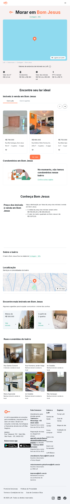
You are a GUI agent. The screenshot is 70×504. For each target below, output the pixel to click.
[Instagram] (53, 498)
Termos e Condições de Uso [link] (13, 492)
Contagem (20, 62)
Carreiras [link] (49, 441)
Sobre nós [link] (50, 437)
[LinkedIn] (59, 498)
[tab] (10, 101)
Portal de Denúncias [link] (11, 489)
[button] (35, 40)
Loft (4, 62)
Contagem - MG (34, 256)
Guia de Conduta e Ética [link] (34, 492)
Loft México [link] (50, 453)
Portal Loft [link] (60, 414)
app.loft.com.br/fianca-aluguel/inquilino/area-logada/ (38, 440)
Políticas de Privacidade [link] (29, 489)
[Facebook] (64, 498)
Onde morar (11, 62)
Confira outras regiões (45, 179)
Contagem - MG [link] (35, 17)
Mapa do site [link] (61, 425)
